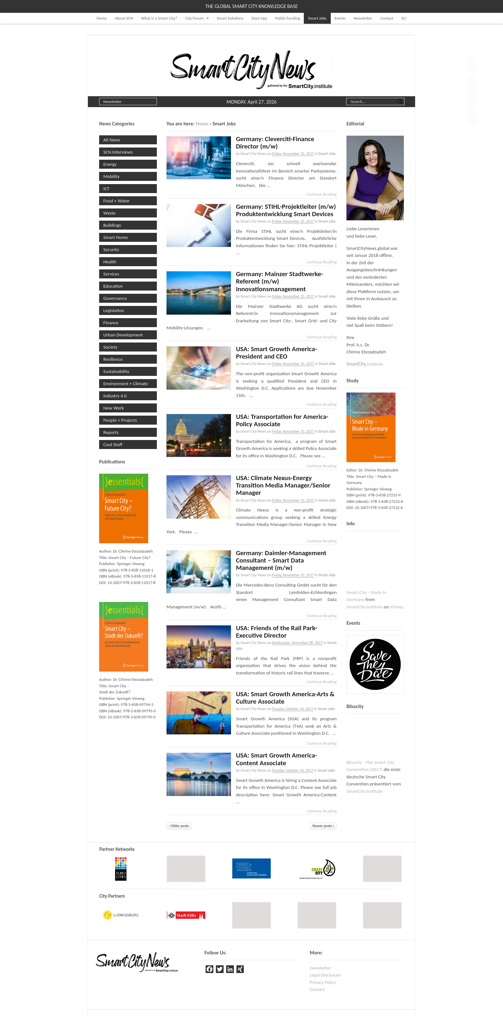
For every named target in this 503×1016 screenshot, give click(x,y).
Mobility (111, 176)
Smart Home (115, 237)
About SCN (124, 18)
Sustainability (116, 371)
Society (110, 347)
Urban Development (123, 335)
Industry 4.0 (115, 396)
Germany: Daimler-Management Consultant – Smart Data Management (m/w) (281, 560)
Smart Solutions (230, 18)
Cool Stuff (112, 444)
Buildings (112, 225)
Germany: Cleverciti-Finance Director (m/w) (275, 142)
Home (102, 18)
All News (111, 140)
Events (340, 18)
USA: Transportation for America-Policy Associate (282, 420)
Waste (109, 213)
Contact (386, 18)
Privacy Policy (323, 982)
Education (113, 286)
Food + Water (116, 201)
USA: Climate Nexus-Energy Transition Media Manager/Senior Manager (283, 485)
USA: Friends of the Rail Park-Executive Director (276, 631)
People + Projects (120, 420)
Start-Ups (259, 18)
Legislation (113, 310)
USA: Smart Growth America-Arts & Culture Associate (285, 698)
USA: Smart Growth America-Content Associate (276, 759)
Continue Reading (322, 194)
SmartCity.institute (364, 607)
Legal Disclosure (325, 975)
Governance (115, 298)
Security (111, 249)
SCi (403, 18)
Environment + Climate (125, 383)
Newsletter (363, 18)
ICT (106, 188)
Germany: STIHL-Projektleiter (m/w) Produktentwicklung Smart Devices (286, 210)
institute (364, 364)
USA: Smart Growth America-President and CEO (276, 352)
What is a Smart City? (159, 18)
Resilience (113, 359)
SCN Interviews (117, 152)
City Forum (194, 18)
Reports (110, 432)
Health (109, 262)
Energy (110, 164)
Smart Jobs (317, 18)
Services (111, 274)
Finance (110, 323)
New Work (113, 408)
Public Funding (287, 18)
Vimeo (396, 607)
